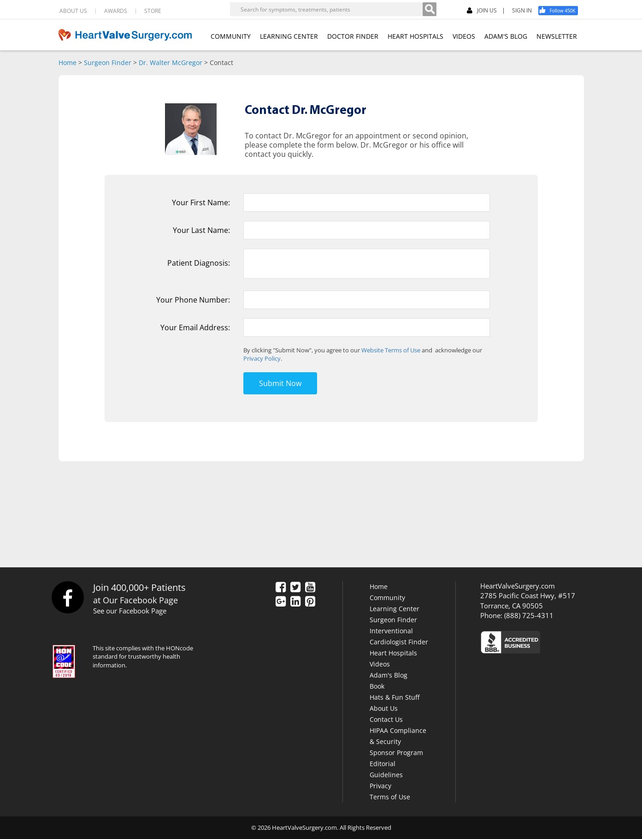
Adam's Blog (388, 675)
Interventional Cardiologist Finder (399, 636)
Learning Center (394, 608)
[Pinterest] (310, 602)
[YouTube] (310, 588)
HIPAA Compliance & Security (398, 736)
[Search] (429, 9)
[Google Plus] (281, 602)
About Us (384, 708)
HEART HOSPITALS (415, 36)
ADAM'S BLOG (505, 36)
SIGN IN (522, 10)
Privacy (380, 785)
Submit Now (280, 383)
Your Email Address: (195, 327)
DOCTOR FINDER (352, 36)
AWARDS (115, 11)
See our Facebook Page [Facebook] (129, 610)
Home (68, 62)
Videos (380, 664)
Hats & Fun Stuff (394, 697)
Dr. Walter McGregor (170, 62)
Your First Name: (201, 202)
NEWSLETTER (556, 36)
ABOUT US (73, 11)
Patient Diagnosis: (198, 263)
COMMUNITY (231, 36)
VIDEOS (464, 36)
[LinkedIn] (295, 602)
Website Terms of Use (390, 350)
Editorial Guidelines (386, 769)
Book (377, 686)
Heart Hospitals (393, 653)
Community (387, 597)
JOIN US (482, 11)
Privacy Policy (262, 358)
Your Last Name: (201, 230)
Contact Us (386, 719)
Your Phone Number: (193, 300)
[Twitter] (295, 588)
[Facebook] (561, 10)
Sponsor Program (396, 752)
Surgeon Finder (107, 62)
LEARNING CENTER (289, 36)
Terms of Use (390, 796)
